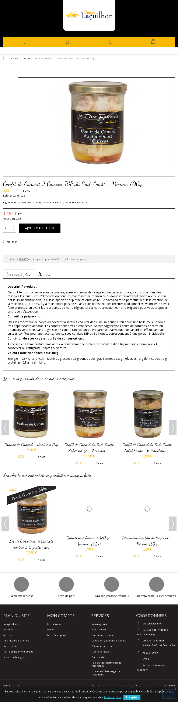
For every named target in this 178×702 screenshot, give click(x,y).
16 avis (44, 274)
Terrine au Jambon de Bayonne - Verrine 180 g (147, 540)
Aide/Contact (98, 629)
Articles (7, 635)
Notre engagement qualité (18, 651)
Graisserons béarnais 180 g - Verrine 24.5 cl (89, 540)
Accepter (132, 697)
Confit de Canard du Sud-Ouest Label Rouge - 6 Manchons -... (147, 447)
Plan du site (98, 657)
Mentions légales (101, 651)
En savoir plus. (112, 697)
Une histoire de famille (16, 640)
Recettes (8, 629)
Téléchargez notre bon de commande (106, 664)
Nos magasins (99, 624)
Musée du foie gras (14, 657)
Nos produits (10, 624)
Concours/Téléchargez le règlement (105, 673)
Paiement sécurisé (102, 646)
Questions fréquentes (103, 635)
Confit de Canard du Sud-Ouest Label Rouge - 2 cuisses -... (89, 447)
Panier (51, 629)
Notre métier (10, 646)
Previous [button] (5, 427)
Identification (54, 624)
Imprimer (11, 241)
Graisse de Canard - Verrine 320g (31, 444)
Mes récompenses (57, 635)
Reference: (9, 195)
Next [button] (173, 427)
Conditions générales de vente (108, 640)
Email (146, 658)
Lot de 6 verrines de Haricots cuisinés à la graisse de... (31, 544)
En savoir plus (19, 274)
